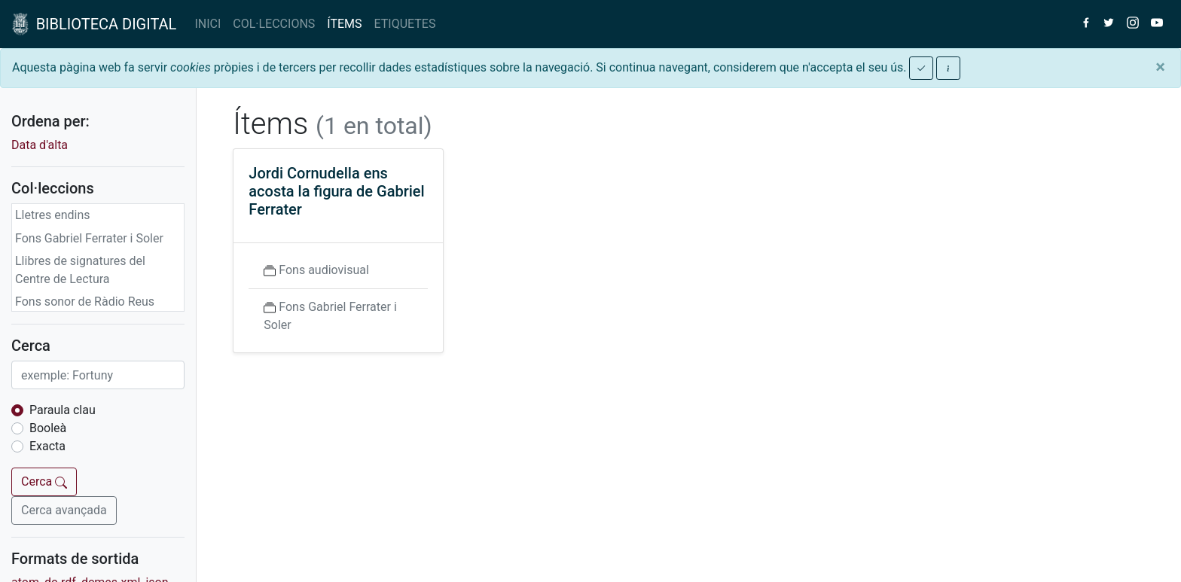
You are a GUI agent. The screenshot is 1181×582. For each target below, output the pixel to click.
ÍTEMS (344, 24)
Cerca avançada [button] (64, 510)
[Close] (1160, 67)
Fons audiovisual (324, 270)
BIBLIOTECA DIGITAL (94, 24)
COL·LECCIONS (274, 24)
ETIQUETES (405, 24)
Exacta (47, 446)
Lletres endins (52, 215)
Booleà (47, 428)
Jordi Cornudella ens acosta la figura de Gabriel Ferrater (336, 191)
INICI (207, 24)
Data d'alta (39, 145)
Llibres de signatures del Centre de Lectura (80, 270)
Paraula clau (62, 410)
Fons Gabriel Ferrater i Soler (89, 238)
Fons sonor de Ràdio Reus (84, 301)
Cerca (44, 481)
